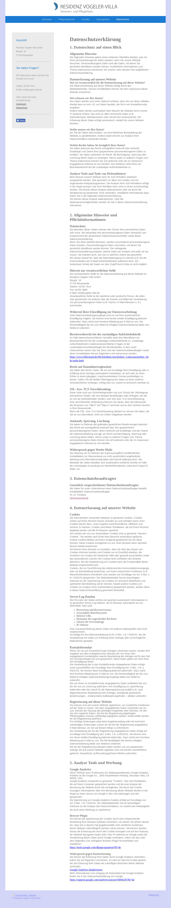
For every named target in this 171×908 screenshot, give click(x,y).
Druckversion (20, 895)
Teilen (21, 120)
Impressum (21, 104)
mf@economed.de (79, 497)
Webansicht (154, 895)
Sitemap (32, 895)
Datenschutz (21, 108)
